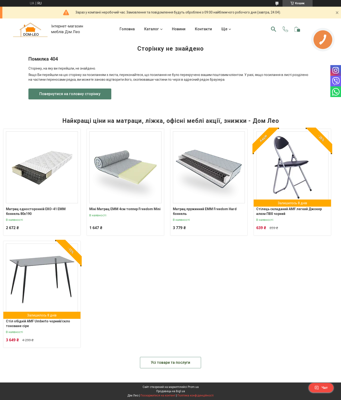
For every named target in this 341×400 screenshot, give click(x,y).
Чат (321, 388)
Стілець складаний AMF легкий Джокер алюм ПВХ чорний (289, 211)
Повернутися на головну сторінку (69, 94)
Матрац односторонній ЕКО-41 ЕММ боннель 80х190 (36, 211)
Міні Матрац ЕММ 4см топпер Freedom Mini (125, 209)
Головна (127, 29)
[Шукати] (273, 29)
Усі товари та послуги (170, 362)
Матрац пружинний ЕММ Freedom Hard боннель (205, 211)
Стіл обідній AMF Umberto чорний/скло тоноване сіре (38, 323)
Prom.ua (193, 387)
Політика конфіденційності (195, 395)
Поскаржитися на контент (157, 395)
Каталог (151, 29)
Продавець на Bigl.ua (170, 391)
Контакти (203, 29)
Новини (178, 29)
